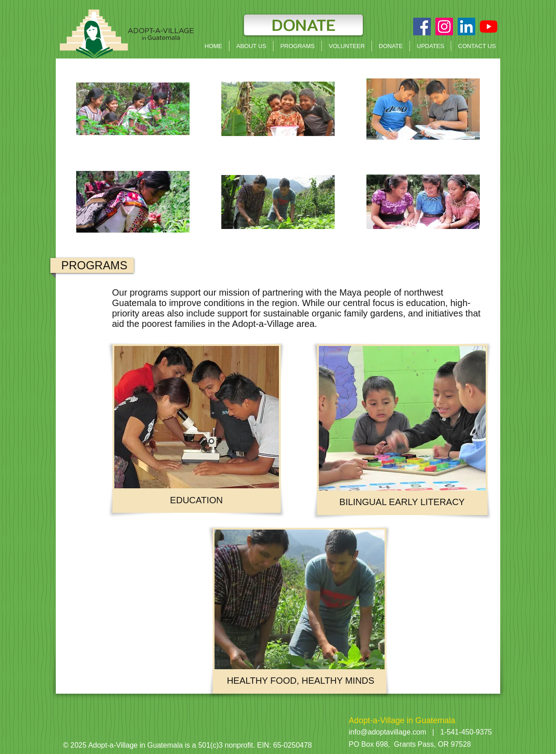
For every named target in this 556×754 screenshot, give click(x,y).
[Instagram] (444, 26)
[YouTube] (488, 26)
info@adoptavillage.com (387, 732)
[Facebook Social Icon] (422, 26)
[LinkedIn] (466, 26)
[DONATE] (303, 25)
